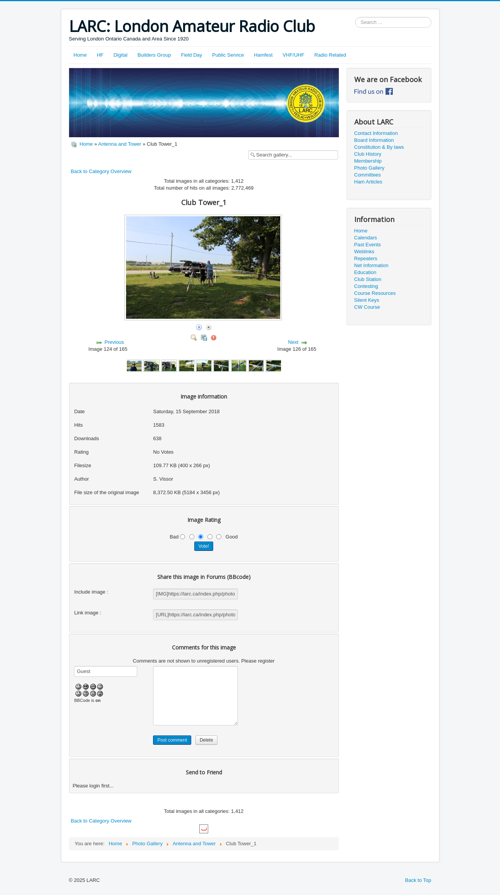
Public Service (228, 55)
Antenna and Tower (119, 144)
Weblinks (364, 251)
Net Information (371, 265)
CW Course (367, 307)
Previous (114, 342)
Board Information (374, 140)
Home (80, 55)
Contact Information (376, 133)
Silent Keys (366, 300)
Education (365, 272)
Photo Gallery (369, 168)
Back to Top (418, 880)
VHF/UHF (293, 55)
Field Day (191, 55)
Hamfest (263, 55)
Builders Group (154, 55)
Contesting (366, 286)
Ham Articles (368, 182)
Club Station (368, 279)
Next (293, 342)
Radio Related (330, 55)
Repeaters (365, 258)
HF (100, 55)
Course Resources (375, 293)
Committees (367, 175)
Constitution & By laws (379, 147)
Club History (368, 154)
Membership (368, 161)
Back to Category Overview (101, 171)
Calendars (365, 238)
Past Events (367, 244)
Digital (121, 55)
